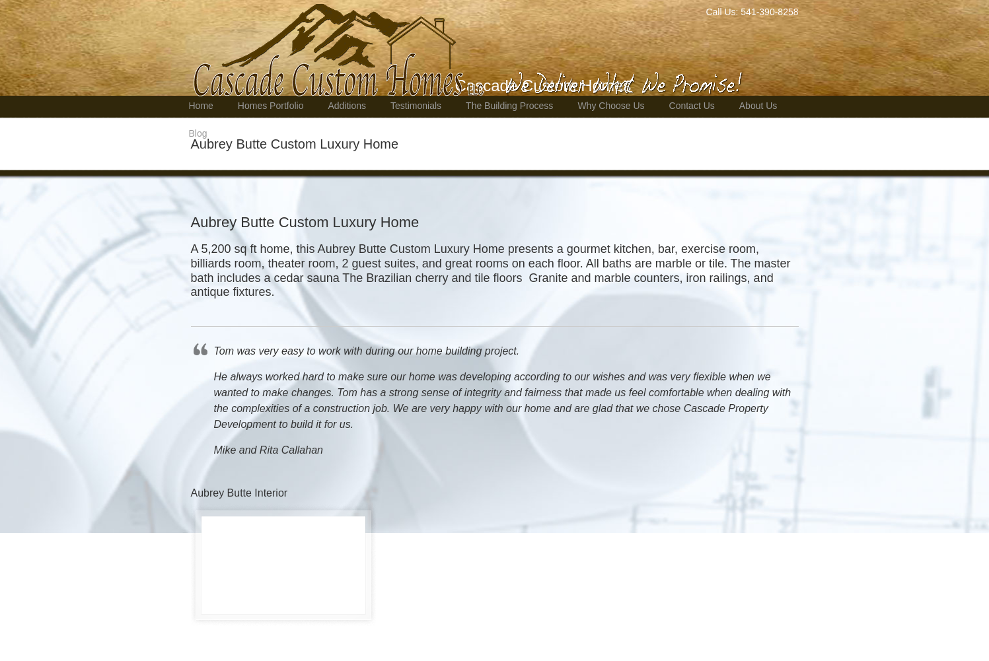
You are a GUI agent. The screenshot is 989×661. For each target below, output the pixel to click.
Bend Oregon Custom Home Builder (472, 50)
